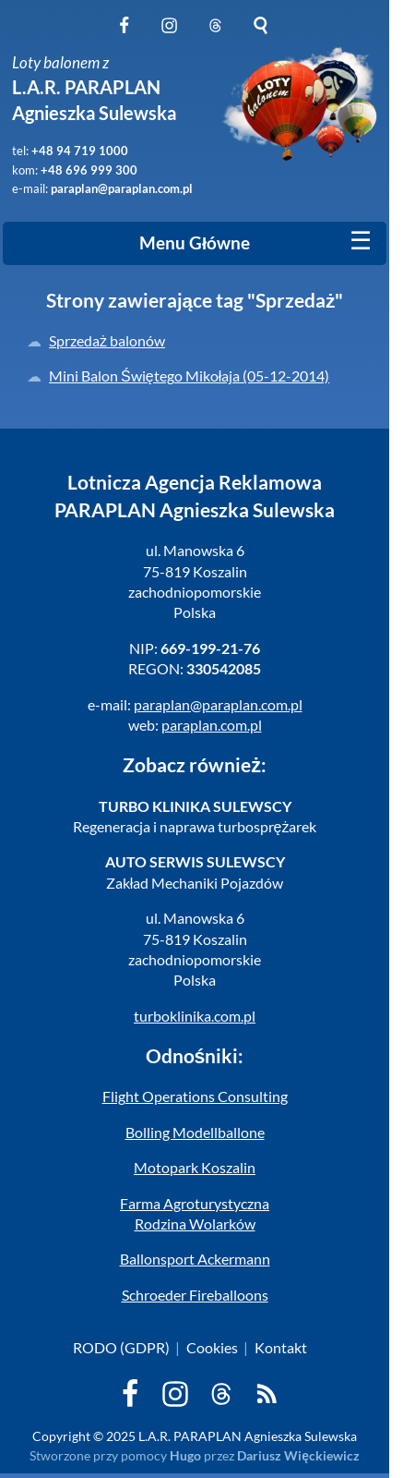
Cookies (212, 1347)
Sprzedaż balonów (107, 340)
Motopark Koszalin (194, 1167)
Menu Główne (194, 243)
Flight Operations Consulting (195, 1096)
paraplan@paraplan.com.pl (122, 188)
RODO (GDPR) (121, 1347)
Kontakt (281, 1347)
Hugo (185, 1455)
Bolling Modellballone (195, 1132)
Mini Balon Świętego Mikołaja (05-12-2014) (189, 375)
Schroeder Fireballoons (195, 1294)
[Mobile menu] (360, 241)
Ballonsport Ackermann (195, 1258)
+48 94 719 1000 (79, 150)
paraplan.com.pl (211, 724)
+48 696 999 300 (89, 170)
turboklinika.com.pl (194, 1015)
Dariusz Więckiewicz (298, 1455)
